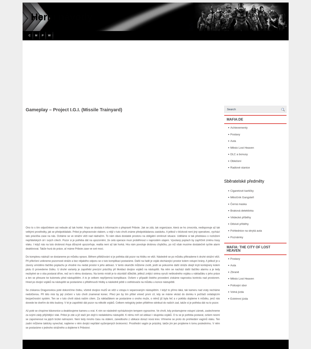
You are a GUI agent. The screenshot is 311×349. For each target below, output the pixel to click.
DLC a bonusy (239, 154)
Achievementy (239, 127)
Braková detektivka (242, 210)
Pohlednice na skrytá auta (246, 230)
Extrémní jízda (239, 298)
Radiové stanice (240, 167)
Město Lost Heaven (242, 147)
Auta (233, 141)
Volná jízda (237, 291)
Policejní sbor (238, 285)
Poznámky (236, 237)
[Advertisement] (155, 72)
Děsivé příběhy (239, 223)
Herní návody (61, 16)
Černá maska (238, 204)
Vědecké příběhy (240, 217)
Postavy (235, 134)
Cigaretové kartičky (242, 190)
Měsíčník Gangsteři (242, 197)
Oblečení (235, 161)
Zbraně (234, 272)
